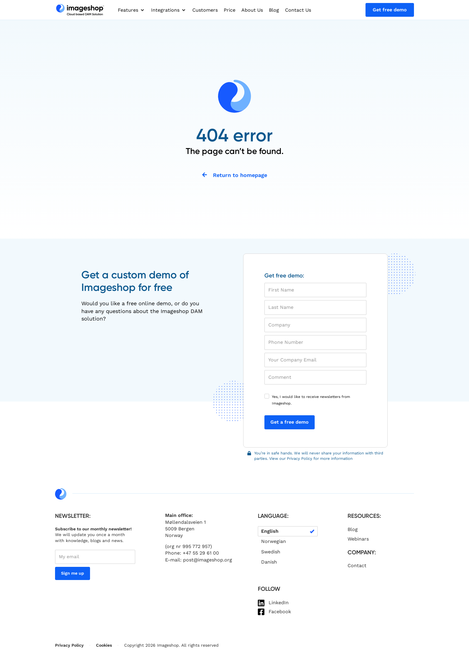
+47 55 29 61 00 (201, 554)
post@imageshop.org (207, 560)
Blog (353, 530)
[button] (131, 10)
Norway (174, 536)
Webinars (358, 539)
